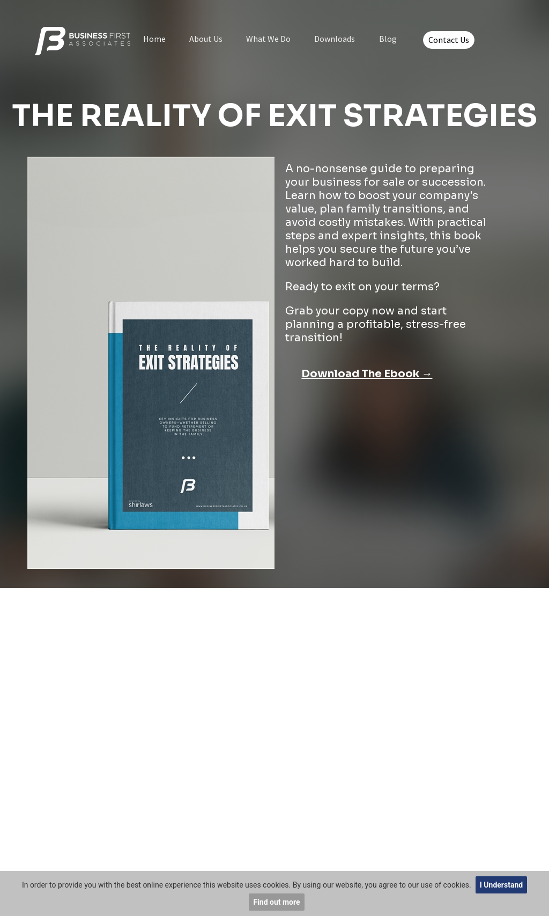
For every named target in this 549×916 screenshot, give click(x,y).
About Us (205, 38)
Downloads (334, 38)
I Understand (501, 885)
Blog (388, 38)
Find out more (276, 902)
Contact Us (448, 39)
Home (154, 38)
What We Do (268, 38)
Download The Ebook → (366, 373)
